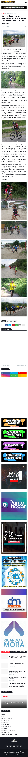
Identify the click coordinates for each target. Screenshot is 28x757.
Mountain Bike (4, 722)
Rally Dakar (4, 728)
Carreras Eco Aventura (10, 13)
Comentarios (22, 651)
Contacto (19, 754)
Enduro (3, 714)
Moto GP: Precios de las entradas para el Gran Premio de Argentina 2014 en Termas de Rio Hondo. (17, 685)
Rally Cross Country (6, 726)
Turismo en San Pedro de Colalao (9, 734)
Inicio (2, 13)
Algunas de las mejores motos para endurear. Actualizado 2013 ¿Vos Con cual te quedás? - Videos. (17, 657)
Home (7, 754)
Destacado (6, 651)
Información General (6, 720)
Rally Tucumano (5, 732)
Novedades (14, 651)
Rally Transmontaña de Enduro (8, 730)
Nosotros (13, 754)
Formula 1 (3, 716)
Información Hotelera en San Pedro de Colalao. (16, 664)
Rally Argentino (5, 724)
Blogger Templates (19, 752)
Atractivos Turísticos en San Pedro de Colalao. (17, 678)
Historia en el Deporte (6, 718)
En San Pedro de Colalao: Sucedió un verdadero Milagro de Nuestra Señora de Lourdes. (17, 671)
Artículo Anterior (6, 365)
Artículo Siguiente (21, 365)
